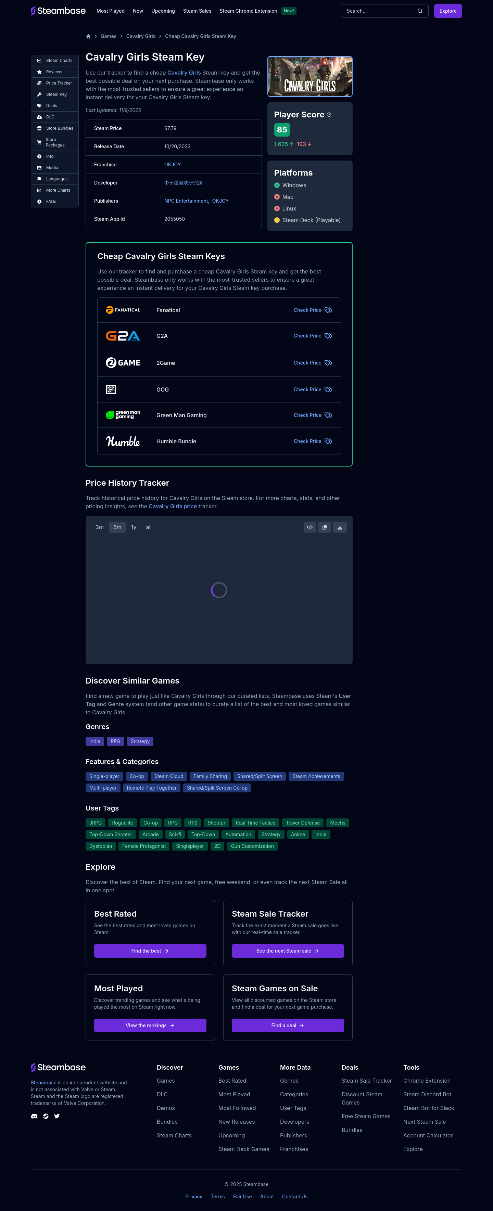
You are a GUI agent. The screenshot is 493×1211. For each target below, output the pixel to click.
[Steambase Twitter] (57, 1116)
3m (100, 527)
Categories (294, 1094)
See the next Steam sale (288, 951)
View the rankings (150, 1025)
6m (117, 527)
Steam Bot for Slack (428, 1108)
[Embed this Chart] (310, 527)
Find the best (150, 951)
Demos (166, 1108)
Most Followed (237, 1108)
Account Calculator (428, 1135)
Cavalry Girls (141, 36)
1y (134, 527)
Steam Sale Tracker (367, 1080)
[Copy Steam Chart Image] (324, 527)
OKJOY (172, 164)
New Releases (236, 1121)
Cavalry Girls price (173, 506)
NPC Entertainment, (187, 201)
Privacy (193, 1196)
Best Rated (232, 1080)
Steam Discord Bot (427, 1094)
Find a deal (288, 1025)
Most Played (111, 11)
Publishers (293, 1135)
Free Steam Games (366, 1116)
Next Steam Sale (424, 1121)
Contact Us (294, 1196)
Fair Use (242, 1196)
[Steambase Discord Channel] (34, 1116)
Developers (294, 1121)
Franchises (294, 1149)
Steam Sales (197, 11)
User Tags (293, 1108)
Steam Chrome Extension (248, 11)
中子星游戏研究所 (183, 183)
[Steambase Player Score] (329, 115)
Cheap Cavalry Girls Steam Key (200, 36)
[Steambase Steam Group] (46, 1116)
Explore (448, 11)
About (267, 1196)
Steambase (43, 1082)
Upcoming (163, 11)
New (138, 11)
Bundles (167, 1121)
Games (109, 36)
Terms (218, 1196)
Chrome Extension (427, 1080)
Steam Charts (174, 1135)
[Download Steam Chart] (340, 527)
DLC (162, 1094)
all (149, 527)
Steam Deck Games (243, 1149)
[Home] (88, 36)
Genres (289, 1080)
